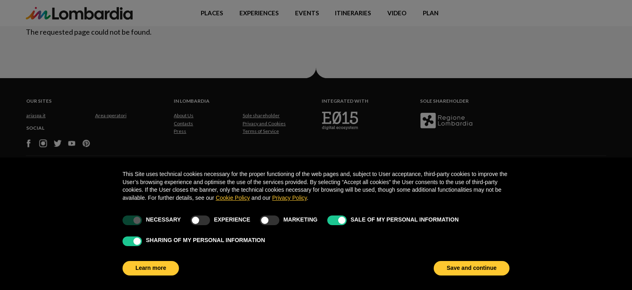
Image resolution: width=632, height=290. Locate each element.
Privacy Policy (289, 198)
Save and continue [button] (472, 268)
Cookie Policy (233, 198)
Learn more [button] (150, 268)
